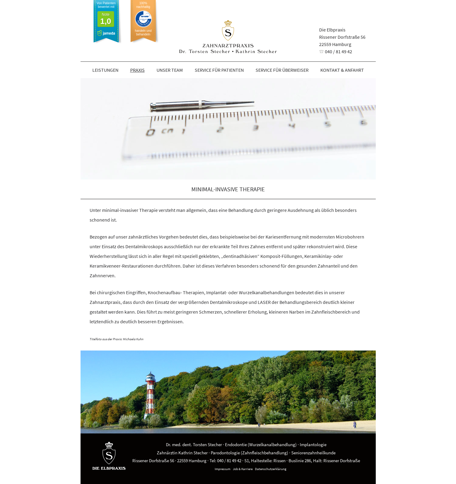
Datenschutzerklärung (270, 469)
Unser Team (170, 70)
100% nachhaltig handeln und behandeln (143, 19)
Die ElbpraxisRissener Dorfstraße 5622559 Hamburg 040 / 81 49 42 (342, 40)
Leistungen (105, 70)
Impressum (222, 469)
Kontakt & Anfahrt (342, 70)
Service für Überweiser (282, 70)
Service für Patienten (219, 70)
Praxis (137, 70)
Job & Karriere (243, 469)
